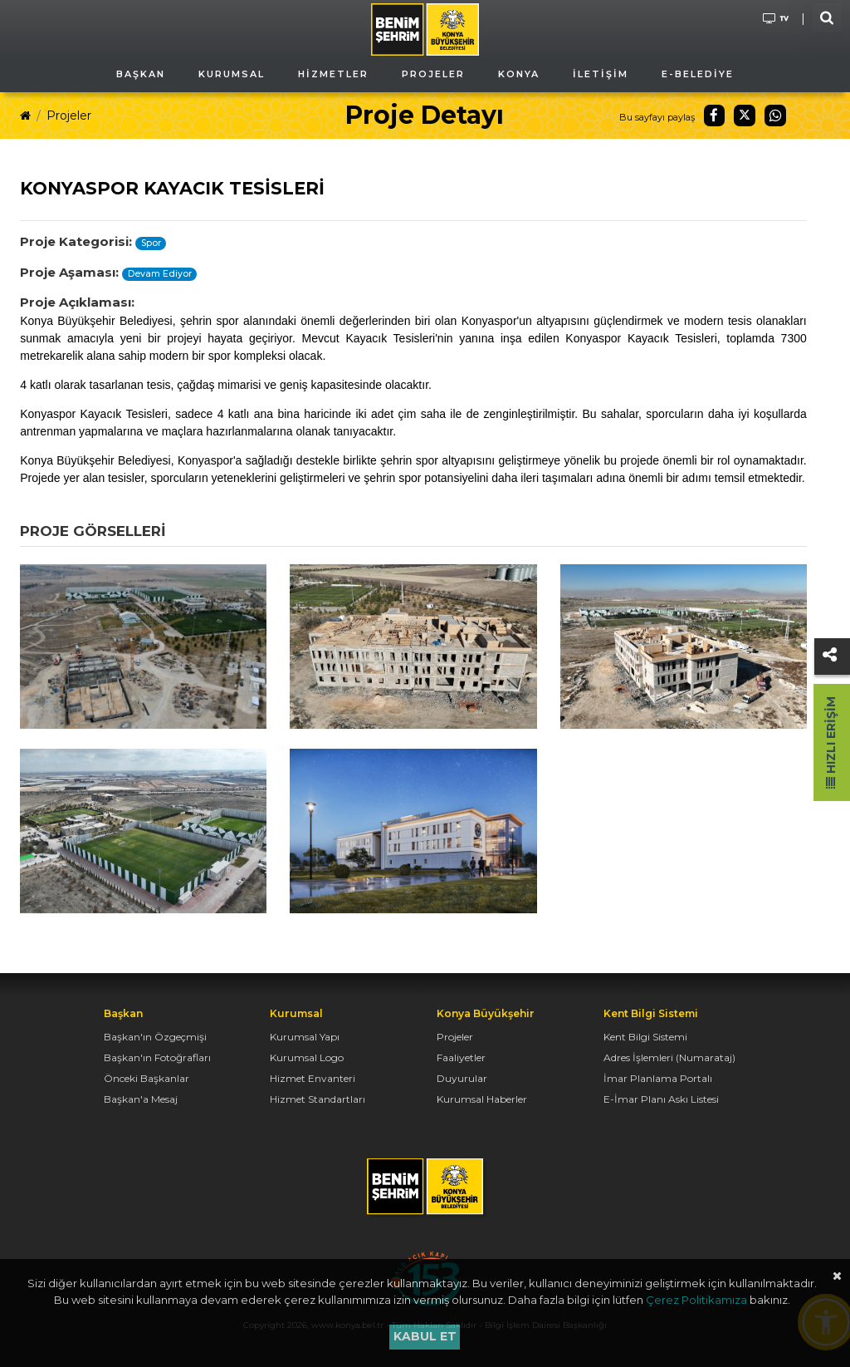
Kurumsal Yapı (305, 1036)
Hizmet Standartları (317, 1099)
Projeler (68, 115)
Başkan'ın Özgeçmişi (155, 1036)
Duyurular (462, 1078)
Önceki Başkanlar (146, 1078)
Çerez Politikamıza (696, 1299)
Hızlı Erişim (830, 742)
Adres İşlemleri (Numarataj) (669, 1057)
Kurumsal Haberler (482, 1099)
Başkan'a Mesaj (141, 1099)
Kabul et (425, 1336)
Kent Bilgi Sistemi (645, 1036)
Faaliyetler (461, 1057)
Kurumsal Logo (307, 1057)
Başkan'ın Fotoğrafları (157, 1057)
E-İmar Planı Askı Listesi (661, 1099)
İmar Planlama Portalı (657, 1078)
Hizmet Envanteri (312, 1078)
